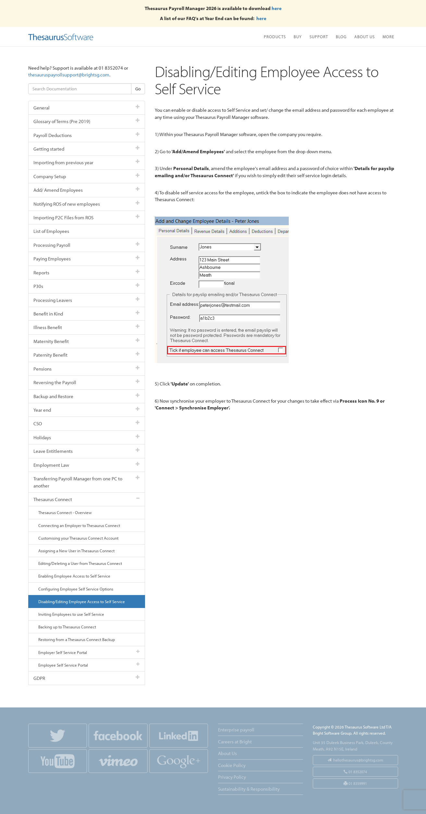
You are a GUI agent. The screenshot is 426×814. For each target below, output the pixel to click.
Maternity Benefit (86, 341)
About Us (364, 36)
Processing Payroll (86, 245)
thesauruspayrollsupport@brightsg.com (68, 75)
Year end (86, 410)
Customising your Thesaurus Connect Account (78, 538)
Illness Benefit (86, 327)
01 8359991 (355, 783)
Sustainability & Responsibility (249, 789)
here (277, 8)
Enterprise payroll (236, 730)
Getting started (86, 149)
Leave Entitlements (86, 451)
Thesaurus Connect (86, 499)
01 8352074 (355, 771)
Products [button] (275, 36)
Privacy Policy (232, 777)
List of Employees (51, 231)
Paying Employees (86, 259)
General (86, 108)
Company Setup (86, 176)
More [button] (388, 36)
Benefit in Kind (86, 314)
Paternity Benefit (86, 355)
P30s (86, 286)
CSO (86, 423)
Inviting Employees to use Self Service (71, 614)
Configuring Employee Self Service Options (75, 588)
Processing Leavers (86, 300)
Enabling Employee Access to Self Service (74, 576)
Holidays (86, 437)
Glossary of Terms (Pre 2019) (86, 121)
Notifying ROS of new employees (86, 204)
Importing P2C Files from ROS (86, 217)
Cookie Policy (232, 765)
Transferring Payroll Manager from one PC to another (86, 482)
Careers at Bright (235, 742)
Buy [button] (298, 36)
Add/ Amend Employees (86, 190)
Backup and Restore (86, 396)
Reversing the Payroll (86, 382)
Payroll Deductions (86, 135)
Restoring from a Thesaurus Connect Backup (76, 639)
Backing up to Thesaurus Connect (67, 626)
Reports (86, 272)
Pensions (86, 369)
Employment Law (86, 465)
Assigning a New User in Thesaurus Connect (76, 550)
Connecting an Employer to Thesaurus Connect (79, 525)
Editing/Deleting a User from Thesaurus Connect (80, 563)
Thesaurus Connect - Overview (65, 512)
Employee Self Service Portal (89, 665)
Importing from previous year (86, 162)
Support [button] (319, 36)
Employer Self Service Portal (89, 652)
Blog (341, 36)
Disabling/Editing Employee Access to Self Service (81, 601)
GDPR (86, 678)
